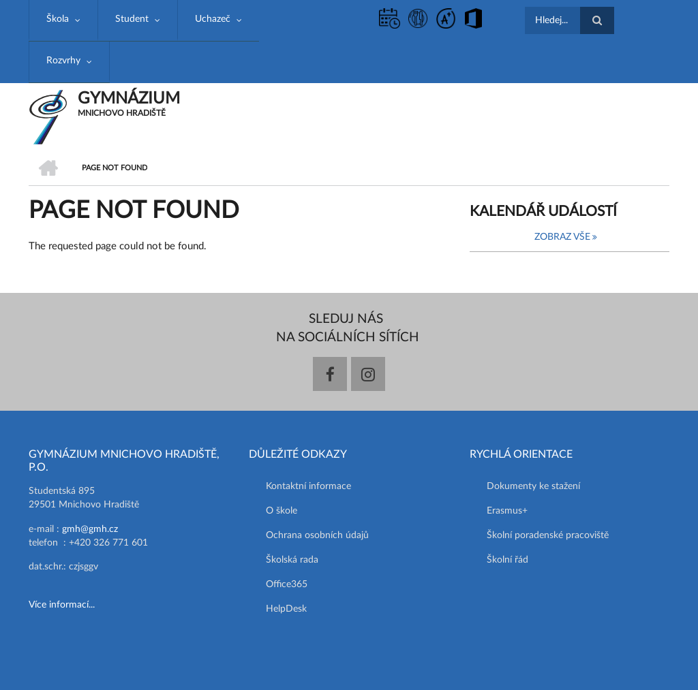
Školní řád (507, 560)
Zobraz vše (562, 237)
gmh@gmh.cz (90, 529)
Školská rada (292, 560)
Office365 (286, 584)
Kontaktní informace (308, 486)
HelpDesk (286, 609)
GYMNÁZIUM (129, 99)
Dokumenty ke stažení (533, 486)
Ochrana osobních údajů (317, 535)
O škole (281, 511)
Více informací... (62, 605)
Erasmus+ (507, 511)
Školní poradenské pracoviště (548, 535)
